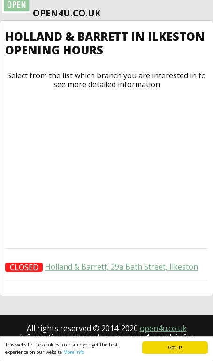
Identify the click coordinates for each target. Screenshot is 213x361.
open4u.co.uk (163, 328)
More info (73, 352)
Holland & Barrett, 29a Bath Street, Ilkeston (121, 267)
